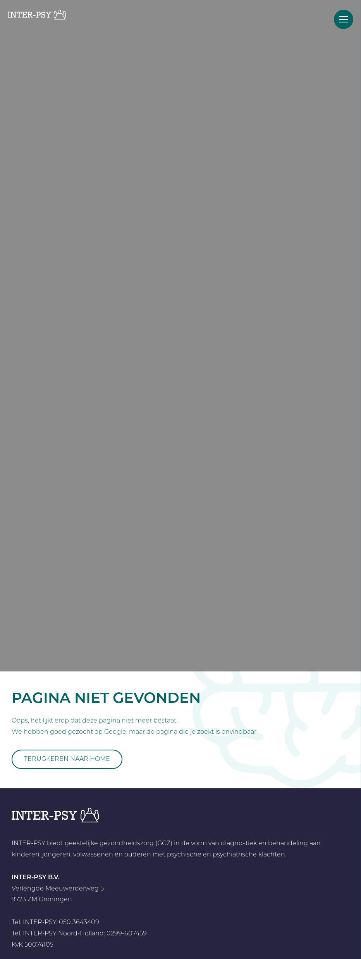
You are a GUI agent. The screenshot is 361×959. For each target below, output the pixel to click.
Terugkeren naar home (67, 759)
